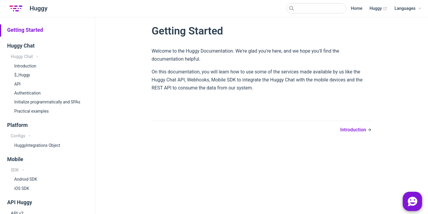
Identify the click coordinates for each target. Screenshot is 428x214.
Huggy (378, 8)
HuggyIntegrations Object (37, 145)
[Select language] (407, 8)
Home (357, 8)
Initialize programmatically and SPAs (47, 102)
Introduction (25, 66)
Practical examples (31, 111)
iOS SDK (21, 188)
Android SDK (25, 179)
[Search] (316, 8)
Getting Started (25, 30)
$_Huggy (22, 75)
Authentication (27, 93)
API (17, 84)
